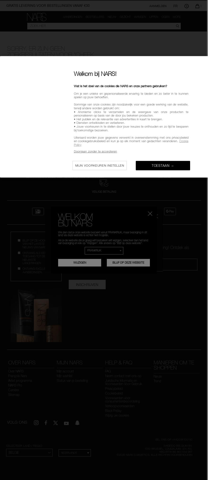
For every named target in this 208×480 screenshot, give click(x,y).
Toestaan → (163, 166)
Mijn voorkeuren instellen (99, 165)
